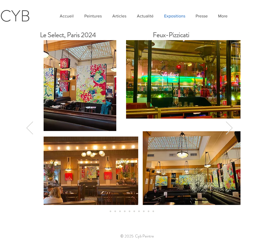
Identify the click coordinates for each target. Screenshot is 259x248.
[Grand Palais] (115, 211)
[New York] (144, 211)
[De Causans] (139, 211)
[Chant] (110, 211)
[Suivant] (229, 128)
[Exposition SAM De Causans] (134, 211)
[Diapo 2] (125, 211)
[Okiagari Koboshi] (129, 211)
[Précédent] (29, 128)
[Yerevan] (148, 211)
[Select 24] (106, 211)
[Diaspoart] (153, 211)
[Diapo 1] (120, 211)
